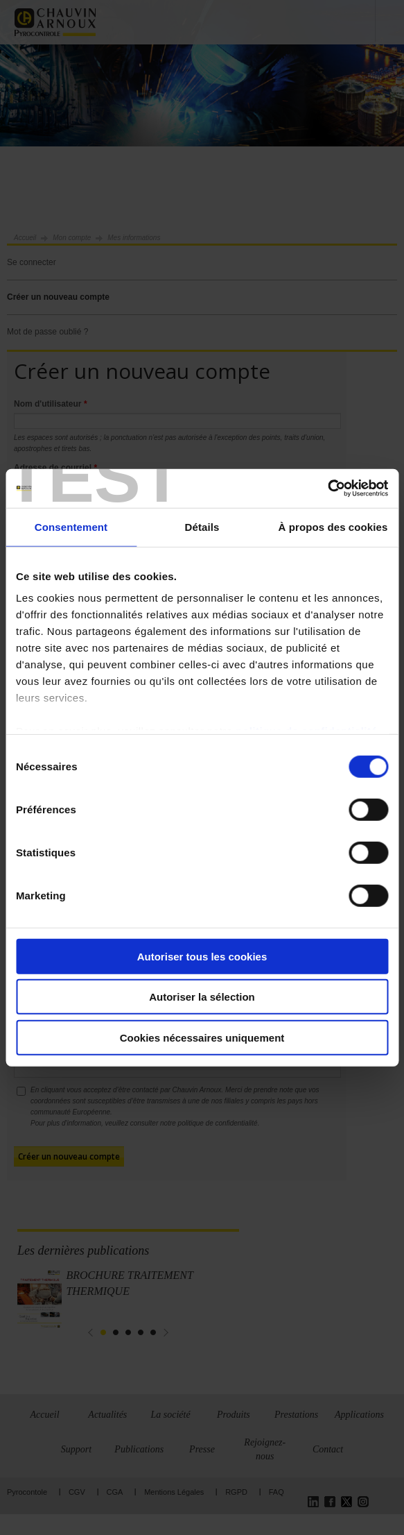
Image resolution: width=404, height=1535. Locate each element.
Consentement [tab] (71, 526)
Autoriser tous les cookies (202, 956)
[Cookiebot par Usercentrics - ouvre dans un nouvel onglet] (327, 489)
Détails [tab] (202, 526)
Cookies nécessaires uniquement (202, 1037)
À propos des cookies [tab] (333, 526)
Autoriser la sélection (202, 997)
